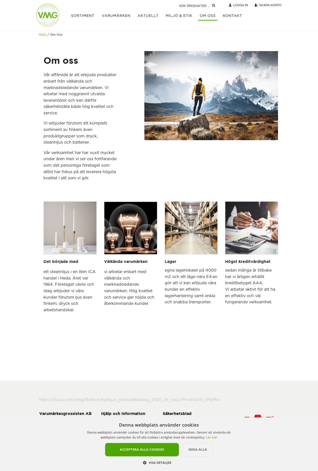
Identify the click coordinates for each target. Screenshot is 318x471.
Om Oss (208, 16)
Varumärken (116, 16)
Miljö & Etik (179, 16)
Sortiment (82, 16)
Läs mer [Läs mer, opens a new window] (212, 437)
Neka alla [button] (197, 449)
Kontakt (232, 16)
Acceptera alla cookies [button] (142, 449)
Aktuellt (148, 16)
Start (42, 34)
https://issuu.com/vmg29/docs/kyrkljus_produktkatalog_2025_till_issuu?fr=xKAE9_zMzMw (129, 400)
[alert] (159, 444)
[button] (159, 462)
